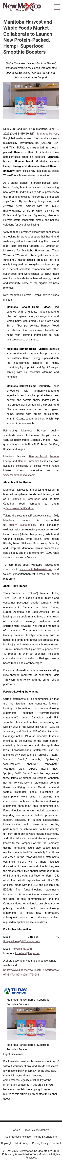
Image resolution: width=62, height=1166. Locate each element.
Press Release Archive (36, 1130)
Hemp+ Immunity (28, 461)
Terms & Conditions (45, 1136)
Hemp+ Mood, (38, 456)
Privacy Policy (40, 1143)
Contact (56, 1143)
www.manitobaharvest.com (19, 475)
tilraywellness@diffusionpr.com (21, 941)
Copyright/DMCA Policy (15, 1143)
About (16, 1130)
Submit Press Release (18, 1136)
